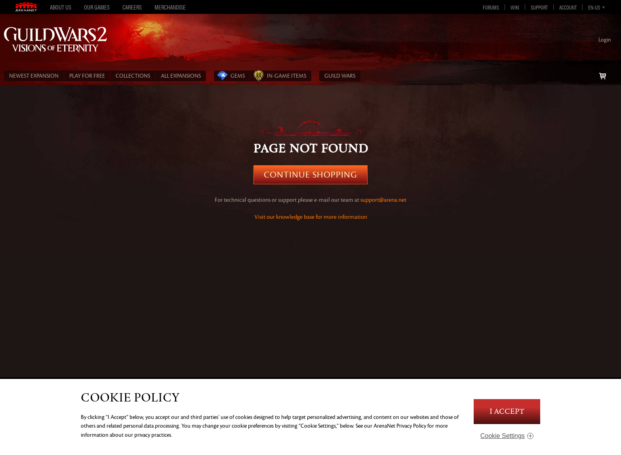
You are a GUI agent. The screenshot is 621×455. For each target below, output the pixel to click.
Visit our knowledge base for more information (310, 217)
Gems (237, 76)
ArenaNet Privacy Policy (399, 425)
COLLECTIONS (133, 76)
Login (604, 39)
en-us (594, 7)
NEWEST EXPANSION (34, 76)
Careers (132, 6)
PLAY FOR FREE (87, 76)
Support (539, 7)
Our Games (97, 6)
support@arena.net (383, 200)
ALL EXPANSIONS (181, 76)
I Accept (507, 411)
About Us (60, 6)
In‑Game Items (286, 76)
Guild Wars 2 (55, 40)
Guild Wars (339, 76)
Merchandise (170, 6)
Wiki (515, 7)
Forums (491, 7)
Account (568, 7)
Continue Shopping (310, 175)
